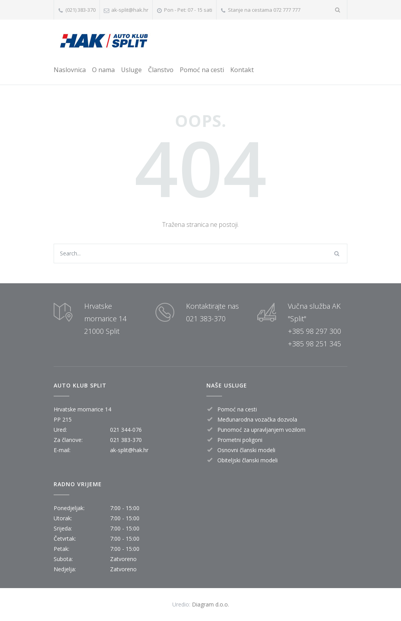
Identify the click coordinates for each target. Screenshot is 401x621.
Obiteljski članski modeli (247, 460)
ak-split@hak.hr (129, 9)
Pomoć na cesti (202, 69)
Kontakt (242, 69)
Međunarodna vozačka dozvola (257, 419)
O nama (103, 69)
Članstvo (160, 69)
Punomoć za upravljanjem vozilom (261, 429)
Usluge (131, 69)
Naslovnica (70, 69)
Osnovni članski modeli (246, 450)
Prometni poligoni (239, 440)
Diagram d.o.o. (210, 604)
